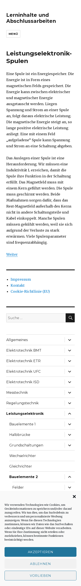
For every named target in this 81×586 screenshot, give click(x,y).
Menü (13, 33)
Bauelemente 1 (22, 424)
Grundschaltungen (26, 445)
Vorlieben (40, 576)
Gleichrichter (20, 466)
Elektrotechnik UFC (23, 371)
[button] (74, 496)
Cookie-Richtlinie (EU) (30, 291)
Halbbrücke (19, 435)
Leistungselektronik (25, 414)
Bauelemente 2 (23, 477)
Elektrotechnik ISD (22, 382)
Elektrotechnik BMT (23, 350)
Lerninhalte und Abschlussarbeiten (31, 18)
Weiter (12, 254)
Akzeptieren (40, 552)
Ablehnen (40, 564)
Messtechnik (17, 393)
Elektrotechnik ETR (23, 361)
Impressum (21, 279)
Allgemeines (17, 340)
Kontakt (18, 285)
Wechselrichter (22, 456)
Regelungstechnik (22, 403)
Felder (18, 487)
